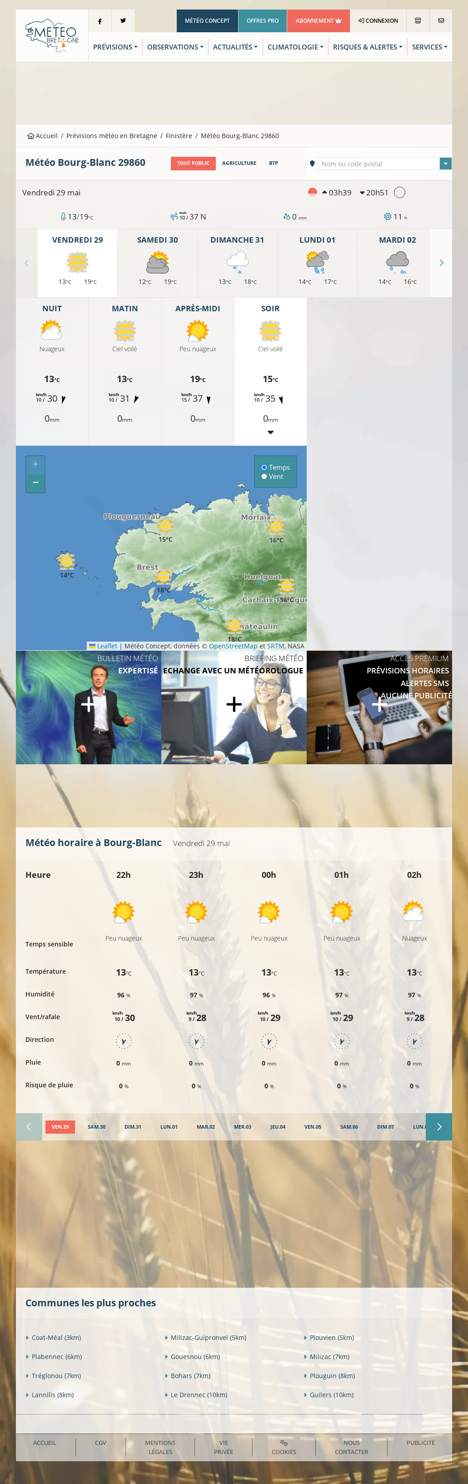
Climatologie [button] (293, 47)
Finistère (179, 135)
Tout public (193, 163)
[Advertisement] (234, 92)
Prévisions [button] (112, 47)
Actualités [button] (232, 47)
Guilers (328, 1394)
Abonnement (319, 21)
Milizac (326, 1356)
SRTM (275, 646)
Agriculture (239, 163)
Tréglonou (53, 1375)
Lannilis (49, 1394)
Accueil (42, 135)
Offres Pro (263, 21)
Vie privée (223, 1447)
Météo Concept (207, 21)
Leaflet (103, 646)
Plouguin (329, 1375)
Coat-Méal (53, 1337)
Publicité (421, 1443)
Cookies (284, 1448)
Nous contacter (351, 1447)
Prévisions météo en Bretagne (111, 135)
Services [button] (427, 47)
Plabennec (53, 1356)
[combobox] (385, 163)
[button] (163, 581)
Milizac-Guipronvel (205, 1337)
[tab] (60, 1127)
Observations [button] (172, 47)
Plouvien (329, 1337)
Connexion (378, 21)
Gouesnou (192, 1356)
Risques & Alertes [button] (365, 47)
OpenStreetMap (233, 646)
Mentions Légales (160, 1447)
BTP (273, 163)
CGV (100, 1443)
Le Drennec (195, 1394)
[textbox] (384, 164)
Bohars (187, 1375)
